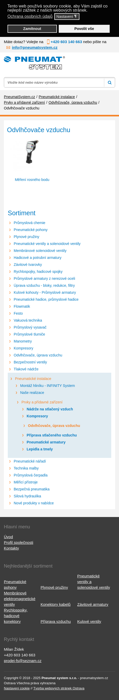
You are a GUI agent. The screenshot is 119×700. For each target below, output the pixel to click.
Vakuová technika (28, 320)
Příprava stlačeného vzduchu (52, 435)
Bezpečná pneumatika (32, 489)
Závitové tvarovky (28, 264)
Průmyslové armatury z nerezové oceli (44, 278)
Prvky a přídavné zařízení (42, 402)
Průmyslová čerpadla (31, 475)
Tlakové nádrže (26, 369)
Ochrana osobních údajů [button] (30, 16)
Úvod (8, 537)
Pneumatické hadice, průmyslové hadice (46, 299)
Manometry (23, 341)
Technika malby (26, 468)
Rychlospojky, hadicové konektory (15, 616)
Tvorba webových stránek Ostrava (58, 688)
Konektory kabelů (56, 604)
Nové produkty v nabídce (34, 503)
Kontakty (11, 548)
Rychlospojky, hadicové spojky (38, 271)
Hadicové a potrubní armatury (37, 258)
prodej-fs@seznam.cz (22, 660)
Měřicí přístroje (26, 482)
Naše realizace (32, 393)
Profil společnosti (18, 542)
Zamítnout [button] (32, 29)
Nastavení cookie (17, 688)
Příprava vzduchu (56, 621)
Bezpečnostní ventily (30, 362)
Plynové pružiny (26, 237)
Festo (18, 313)
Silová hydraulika (27, 496)
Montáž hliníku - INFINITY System (47, 386)
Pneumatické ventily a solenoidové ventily (47, 244)
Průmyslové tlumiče (29, 334)
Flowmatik (22, 306)
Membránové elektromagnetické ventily (19, 599)
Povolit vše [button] (84, 29)
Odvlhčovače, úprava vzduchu (38, 355)
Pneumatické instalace (33, 379)
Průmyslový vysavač (30, 327)
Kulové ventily (89, 621)
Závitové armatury (92, 604)
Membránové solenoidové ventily (40, 251)
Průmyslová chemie (29, 223)
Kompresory (23, 348)
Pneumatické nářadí (30, 461)
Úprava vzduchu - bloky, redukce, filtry (44, 285)
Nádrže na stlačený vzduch (50, 409)
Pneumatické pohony (31, 230)
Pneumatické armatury (46, 442)
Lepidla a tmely (40, 449)
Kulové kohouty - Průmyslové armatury (45, 292)
